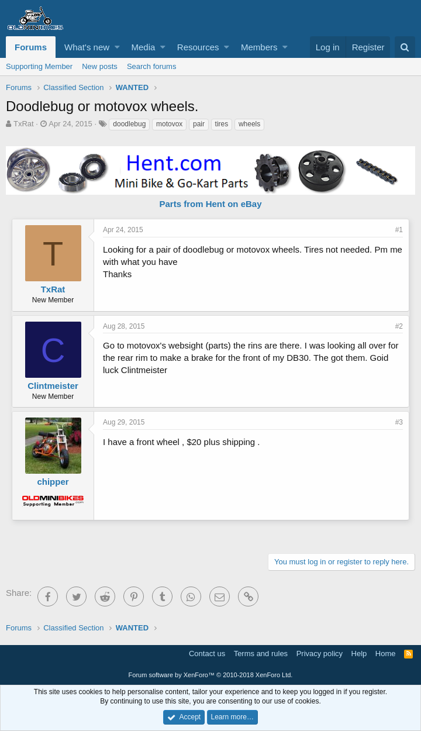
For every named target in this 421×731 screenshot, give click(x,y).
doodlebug (129, 124)
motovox (169, 124)
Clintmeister (52, 386)
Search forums (152, 66)
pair (199, 124)
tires (222, 124)
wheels (249, 124)
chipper (52, 482)
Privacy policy (319, 653)
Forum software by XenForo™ (211, 674)
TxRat (23, 123)
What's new (86, 47)
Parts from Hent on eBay (210, 204)
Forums (31, 47)
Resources (198, 47)
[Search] (405, 47)
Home (385, 653)
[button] (117, 47)
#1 (399, 230)
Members (259, 47)
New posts (100, 66)
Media (144, 47)
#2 (399, 326)
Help (359, 653)
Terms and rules (261, 653)
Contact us (207, 653)
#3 (399, 422)
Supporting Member (39, 66)
